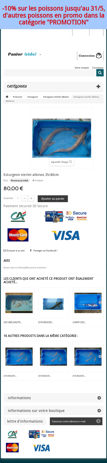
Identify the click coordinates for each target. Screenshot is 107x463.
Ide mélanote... (13, 322)
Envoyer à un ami (16, 250)
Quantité (8, 198)
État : (6, 180)
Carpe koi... (79, 322)
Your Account (81, 32)
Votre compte (82, 67)
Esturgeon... (46, 322)
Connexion (96, 32)
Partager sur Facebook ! (45, 250)
